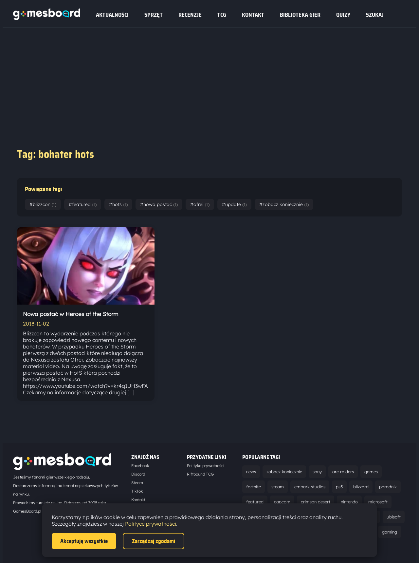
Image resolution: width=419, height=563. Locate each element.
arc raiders (343, 471)
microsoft (378, 501)
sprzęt (153, 14)
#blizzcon (42, 204)
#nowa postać (159, 204)
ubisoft (394, 516)
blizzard (361, 486)
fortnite (253, 486)
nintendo (349, 501)
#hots (118, 204)
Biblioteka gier (300, 14)
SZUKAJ (375, 14)
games (371, 471)
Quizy (343, 14)
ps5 (339, 486)
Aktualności (112, 14)
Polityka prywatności (205, 465)
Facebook (140, 465)
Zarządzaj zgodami (153, 541)
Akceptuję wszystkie (84, 541)
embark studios (309, 486)
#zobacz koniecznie (284, 204)
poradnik (388, 486)
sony (317, 471)
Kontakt (253, 14)
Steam (137, 482)
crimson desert (315, 501)
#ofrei (200, 204)
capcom (282, 501)
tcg (221, 14)
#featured (83, 204)
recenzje (190, 14)
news (251, 471)
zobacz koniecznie (284, 471)
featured (255, 501)
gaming (389, 532)
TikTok (137, 491)
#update (234, 204)
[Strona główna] (46, 18)
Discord (138, 474)
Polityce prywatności (150, 523)
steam (277, 486)
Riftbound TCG (200, 474)
